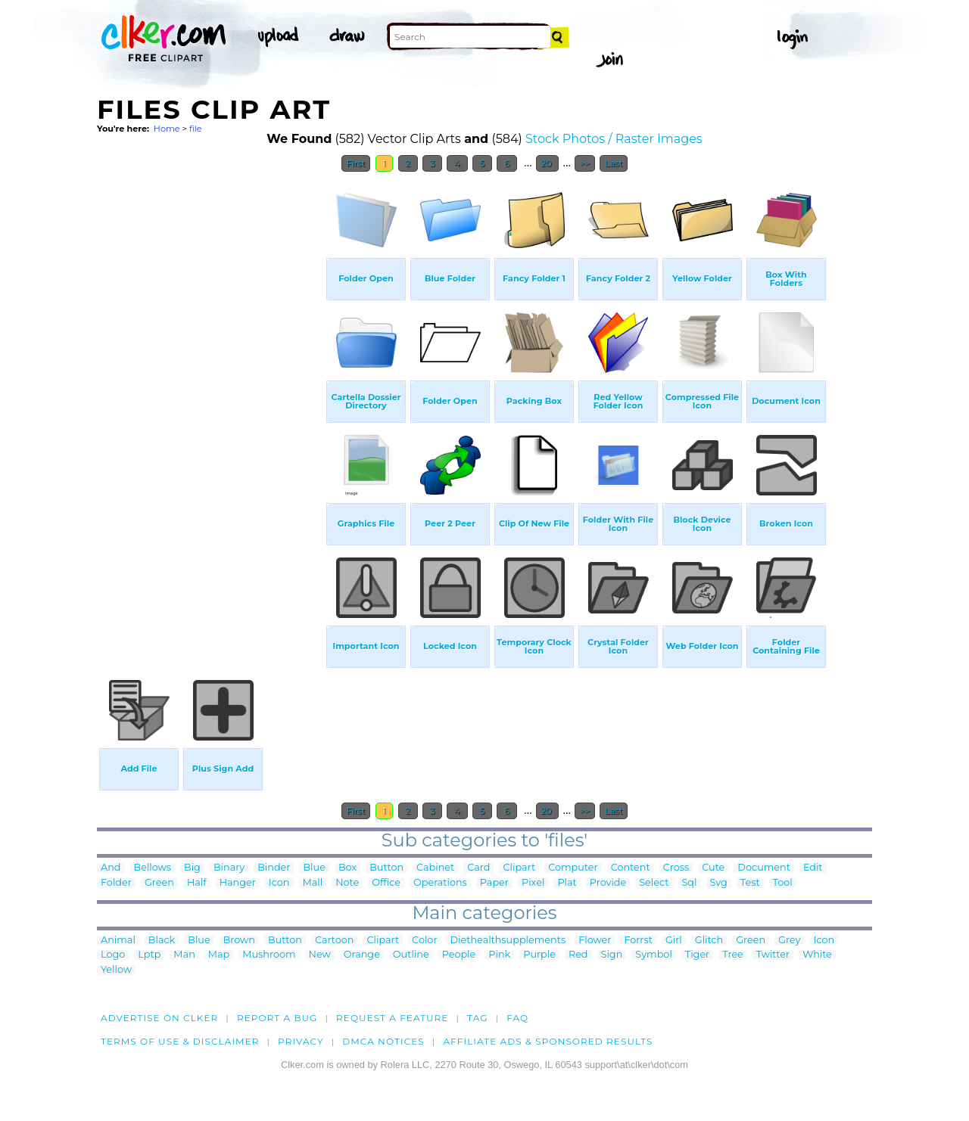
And (111, 868)
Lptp (149, 955)
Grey (789, 941)
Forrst (638, 941)
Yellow (116, 970)
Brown (239, 941)
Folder (116, 883)
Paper (494, 883)
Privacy (301, 1041)
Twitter (773, 955)
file (195, 128)
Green (159, 883)
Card (478, 868)
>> (585, 163)
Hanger (238, 883)
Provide (608, 883)
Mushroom (268, 955)
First (356, 163)
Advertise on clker (159, 1017)
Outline (411, 955)
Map (218, 955)
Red (578, 955)
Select (653, 883)
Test (750, 883)
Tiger (697, 955)
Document (763, 868)
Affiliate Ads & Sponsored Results (548, 1041)
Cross (676, 868)
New (320, 955)
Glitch (709, 941)
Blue (314, 868)
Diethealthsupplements (508, 941)
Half (197, 883)
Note (347, 883)
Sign (612, 955)
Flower (594, 941)
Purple (539, 955)
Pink (499, 955)
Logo (113, 955)
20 (547, 163)
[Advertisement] (210, 407)
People (459, 955)
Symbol (653, 955)
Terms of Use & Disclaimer (180, 1041)
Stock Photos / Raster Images (614, 139)
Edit (813, 868)
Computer (572, 868)
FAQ (517, 1017)
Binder (273, 868)
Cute (713, 868)
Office (386, 883)
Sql (689, 883)
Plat (566, 883)
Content (630, 868)
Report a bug (277, 1017)
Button (386, 868)
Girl (673, 941)
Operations (440, 883)
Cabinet (435, 868)
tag (477, 1017)
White (817, 955)
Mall (313, 883)
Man (184, 955)
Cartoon (334, 941)
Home (167, 128)
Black (161, 941)
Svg (719, 883)
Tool (783, 883)
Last (613, 163)
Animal (118, 941)
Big (192, 868)
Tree (732, 955)
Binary (229, 868)
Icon (279, 883)
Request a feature (392, 1017)
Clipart (519, 868)
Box (347, 868)
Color (424, 941)
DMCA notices (383, 1041)
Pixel (533, 883)
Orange (362, 955)
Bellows (153, 868)
